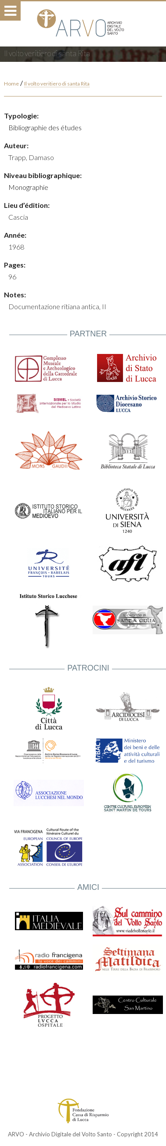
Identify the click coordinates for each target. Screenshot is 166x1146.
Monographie (28, 187)
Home (11, 83)
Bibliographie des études (45, 127)
